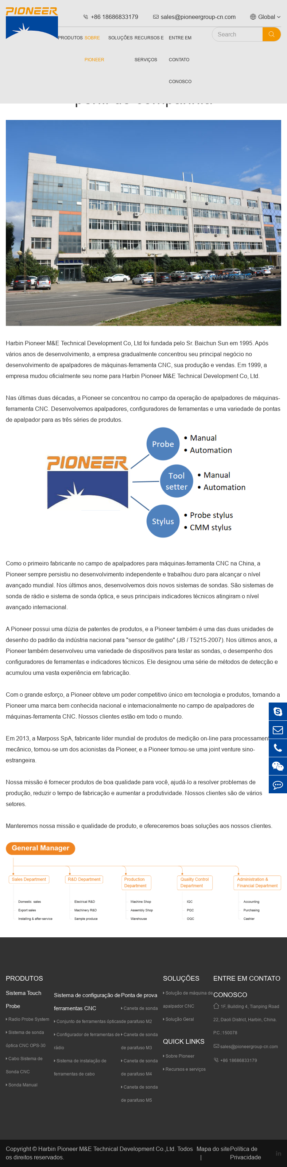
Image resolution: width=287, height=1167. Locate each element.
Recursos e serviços (149, 48)
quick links (184, 1041)
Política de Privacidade (245, 1152)
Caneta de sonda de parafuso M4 (139, 1067)
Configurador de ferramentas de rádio (87, 1041)
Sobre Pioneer (94, 48)
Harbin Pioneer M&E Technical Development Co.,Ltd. (107, 1148)
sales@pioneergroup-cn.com (194, 16)
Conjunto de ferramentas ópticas (87, 1021)
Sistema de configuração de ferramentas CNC (87, 1001)
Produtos (70, 37)
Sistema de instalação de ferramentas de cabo (80, 1067)
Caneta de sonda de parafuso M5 (139, 1093)
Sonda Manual (22, 1085)
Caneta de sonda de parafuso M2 (139, 1014)
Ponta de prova (139, 995)
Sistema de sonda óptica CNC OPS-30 (26, 1039)
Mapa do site (213, 1148)
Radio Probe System (27, 1019)
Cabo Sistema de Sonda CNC (24, 1065)
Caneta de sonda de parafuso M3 (139, 1041)
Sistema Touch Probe (23, 999)
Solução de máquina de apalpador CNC (188, 999)
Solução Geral (178, 1019)
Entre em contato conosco (180, 59)
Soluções (120, 37)
